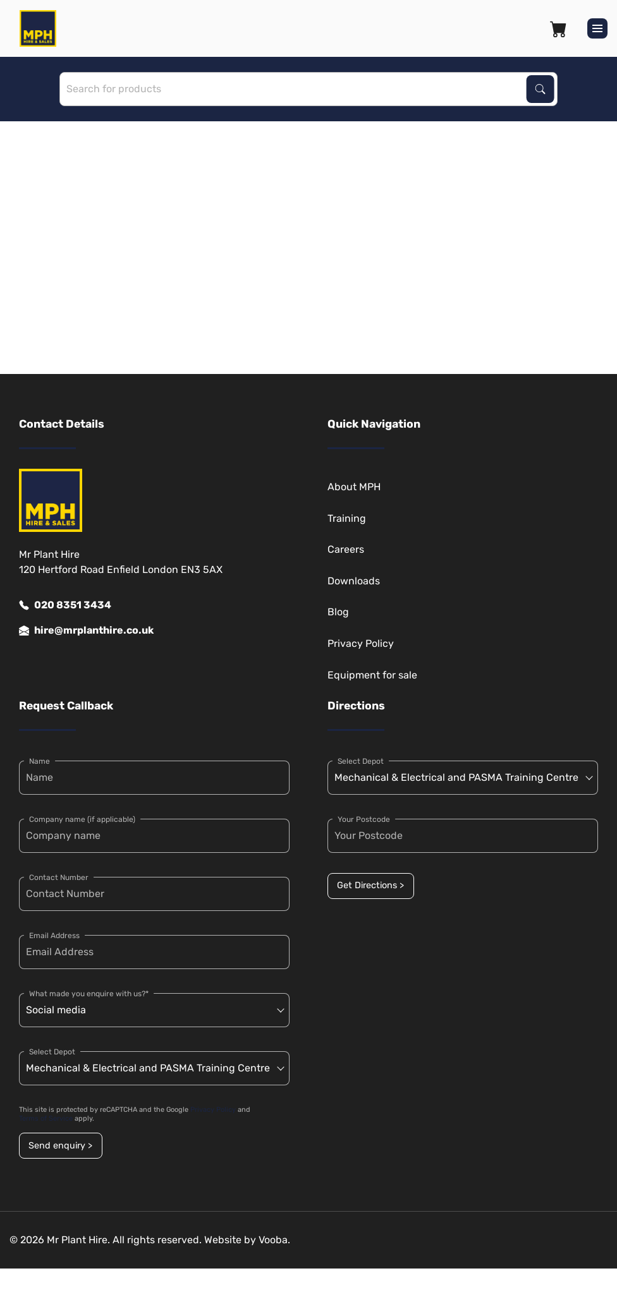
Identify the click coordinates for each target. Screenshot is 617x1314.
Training (346, 518)
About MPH (354, 487)
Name (39, 761)
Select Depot (52, 1051)
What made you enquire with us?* (89, 993)
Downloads (353, 581)
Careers (345, 549)
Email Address (54, 935)
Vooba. (274, 1240)
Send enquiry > (60, 1145)
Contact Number (59, 877)
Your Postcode (364, 819)
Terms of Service (46, 1118)
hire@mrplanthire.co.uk (86, 630)
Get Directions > (370, 885)
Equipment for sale (372, 675)
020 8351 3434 (65, 605)
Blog (338, 612)
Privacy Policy (360, 643)
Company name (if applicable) (82, 819)
